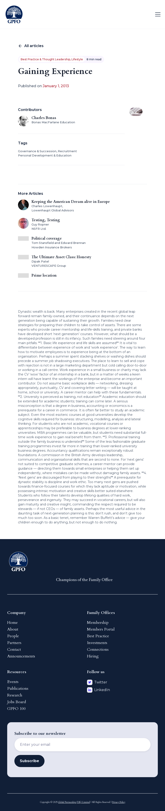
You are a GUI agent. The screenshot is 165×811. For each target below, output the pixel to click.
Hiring (93, 656)
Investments (97, 643)
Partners (14, 643)
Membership (98, 622)
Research (14, 695)
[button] (156, 14)
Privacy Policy (118, 802)
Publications (17, 688)
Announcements (21, 656)
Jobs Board (16, 702)
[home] (14, 14)
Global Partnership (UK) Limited (74, 802)
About (12, 629)
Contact (14, 649)
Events (12, 682)
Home (12, 622)
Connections (98, 649)
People (13, 636)
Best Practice (98, 636)
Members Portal (101, 629)
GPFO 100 (16, 708)
